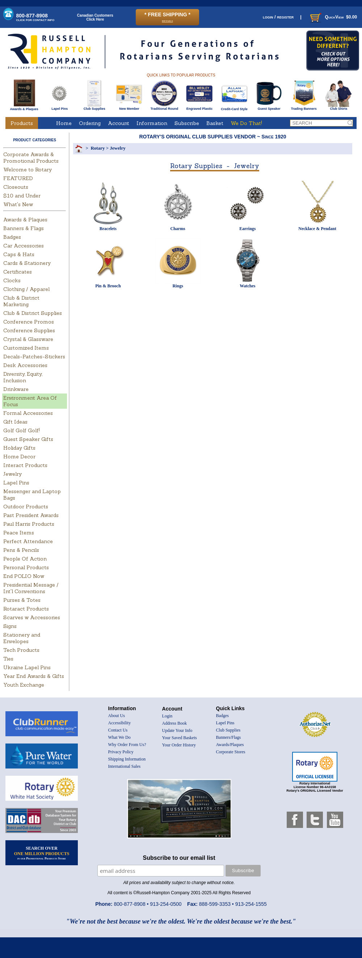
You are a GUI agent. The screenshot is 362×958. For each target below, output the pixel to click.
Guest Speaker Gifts (28, 439)
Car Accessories (23, 245)
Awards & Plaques (24, 107)
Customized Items (26, 348)
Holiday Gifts (19, 448)
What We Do (119, 737)
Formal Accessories (28, 413)
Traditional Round (164, 107)
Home (64, 123)
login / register (278, 17)
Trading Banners (303, 107)
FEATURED (18, 178)
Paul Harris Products (28, 524)
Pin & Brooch (108, 285)
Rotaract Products (26, 608)
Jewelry (12, 474)
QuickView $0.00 (332, 17)
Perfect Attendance (28, 541)
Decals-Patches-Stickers (34, 356)
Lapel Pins (59, 107)
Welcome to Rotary (27, 169)
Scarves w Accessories (31, 617)
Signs (10, 626)
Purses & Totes (22, 600)
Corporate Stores (230, 751)
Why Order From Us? (127, 744)
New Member (129, 107)
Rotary (97, 148)
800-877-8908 (35, 17)
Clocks (12, 280)
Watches (247, 285)
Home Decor (19, 456)
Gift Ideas (15, 421)
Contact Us (118, 730)
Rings (177, 285)
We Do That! (246, 123)
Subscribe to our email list (179, 858)
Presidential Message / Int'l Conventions (31, 588)
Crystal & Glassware (28, 339)
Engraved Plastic (199, 107)
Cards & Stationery (27, 263)
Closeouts (15, 187)
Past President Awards (31, 515)
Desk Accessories (25, 365)
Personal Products (26, 567)
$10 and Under (22, 195)
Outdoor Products (25, 506)
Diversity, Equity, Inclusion (22, 377)
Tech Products (21, 650)
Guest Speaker (269, 107)
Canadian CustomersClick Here (95, 17)
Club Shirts (338, 107)
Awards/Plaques (230, 744)
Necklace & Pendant (317, 228)
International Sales (124, 766)
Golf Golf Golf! (21, 430)
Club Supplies (94, 107)
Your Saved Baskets (179, 737)
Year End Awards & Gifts (33, 676)
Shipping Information (127, 759)
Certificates (17, 271)
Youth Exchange (23, 685)
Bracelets (108, 228)
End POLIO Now (23, 576)
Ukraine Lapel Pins (27, 667)
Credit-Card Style (234, 107)
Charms (177, 228)
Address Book (174, 723)
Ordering (90, 123)
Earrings (247, 228)
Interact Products (25, 465)
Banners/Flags (228, 737)
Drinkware (16, 389)
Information (151, 123)
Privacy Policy (121, 751)
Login (167, 715)
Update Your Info (177, 730)
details (167, 20)
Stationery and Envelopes (21, 638)
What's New (18, 204)
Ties (8, 658)
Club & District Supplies (32, 313)
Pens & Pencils (21, 550)
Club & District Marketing (21, 301)
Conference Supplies (29, 330)
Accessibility (119, 722)
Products (21, 123)
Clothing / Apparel (26, 289)
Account (118, 123)
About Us (116, 715)
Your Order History (179, 744)
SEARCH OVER (42, 853)
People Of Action (25, 558)
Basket (214, 123)
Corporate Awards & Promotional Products (31, 157)
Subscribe (186, 123)
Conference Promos (28, 321)
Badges (12, 237)
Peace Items (18, 532)
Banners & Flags (23, 228)
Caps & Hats (18, 254)
